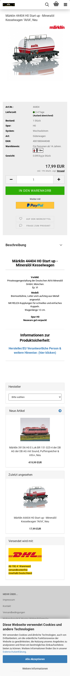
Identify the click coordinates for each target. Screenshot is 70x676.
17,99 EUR (35, 528)
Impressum (9, 599)
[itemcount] (35, 179)
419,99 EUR (35, 462)
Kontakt (7, 606)
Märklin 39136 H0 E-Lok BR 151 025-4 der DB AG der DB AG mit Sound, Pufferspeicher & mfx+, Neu (35, 451)
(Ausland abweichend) (43, 115)
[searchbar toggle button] (47, 4)
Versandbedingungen (14, 612)
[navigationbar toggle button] (65, 4)
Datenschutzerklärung (14, 651)
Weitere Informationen (35, 668)
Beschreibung (16, 245)
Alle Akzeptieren (35, 659)
